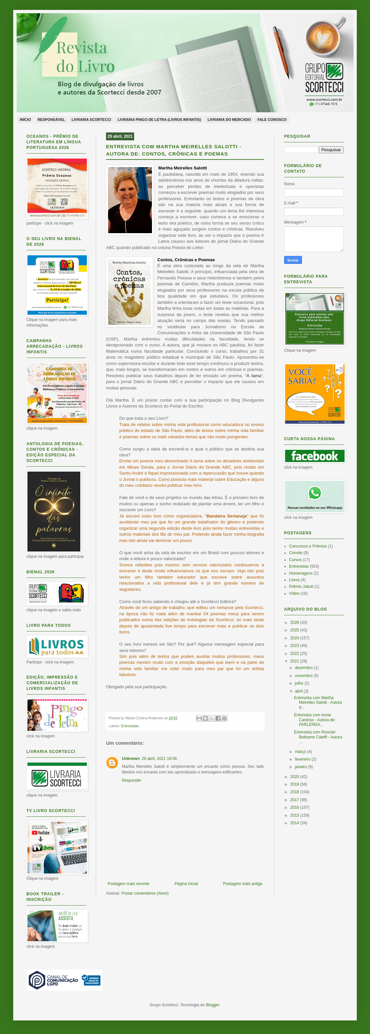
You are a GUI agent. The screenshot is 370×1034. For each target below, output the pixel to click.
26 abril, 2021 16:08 (159, 758)
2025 (295, 630)
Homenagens (301, 573)
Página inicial (186, 883)
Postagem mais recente (128, 883)
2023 (295, 645)
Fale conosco (271, 120)
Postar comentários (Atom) (145, 893)
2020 (295, 776)
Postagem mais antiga (242, 883)
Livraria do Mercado (229, 120)
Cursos (295, 559)
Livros (294, 580)
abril (299, 691)
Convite (296, 553)
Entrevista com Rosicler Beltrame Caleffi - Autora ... (318, 737)
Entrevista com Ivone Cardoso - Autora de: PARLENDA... (315, 720)
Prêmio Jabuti (301, 586)
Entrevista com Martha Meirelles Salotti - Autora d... (318, 702)
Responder (131, 780)
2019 (295, 784)
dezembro (304, 667)
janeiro (301, 767)
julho (300, 683)
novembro (304, 675)
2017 (295, 800)
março (301, 751)
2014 (295, 823)
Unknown (131, 758)
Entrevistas (130, 726)
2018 (295, 792)
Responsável (51, 120)
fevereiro (303, 759)
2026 (295, 622)
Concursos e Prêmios (308, 546)
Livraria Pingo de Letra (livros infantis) (159, 120)
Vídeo (294, 593)
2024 (295, 638)
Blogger (212, 1005)
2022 (295, 653)
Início (25, 120)
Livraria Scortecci (91, 120)
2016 (295, 807)
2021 (295, 661)
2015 (295, 815)
